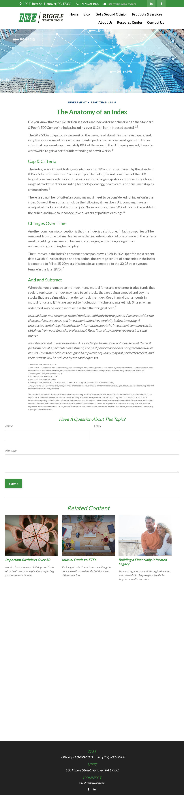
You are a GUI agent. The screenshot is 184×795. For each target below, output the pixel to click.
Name (9, 426)
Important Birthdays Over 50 (27, 560)
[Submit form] (13, 483)
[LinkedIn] (151, 3)
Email (97, 426)
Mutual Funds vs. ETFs (79, 560)
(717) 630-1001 (87, 3)
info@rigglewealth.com (119, 3)
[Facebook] (161, 3)
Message (10, 450)
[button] (74, 14)
